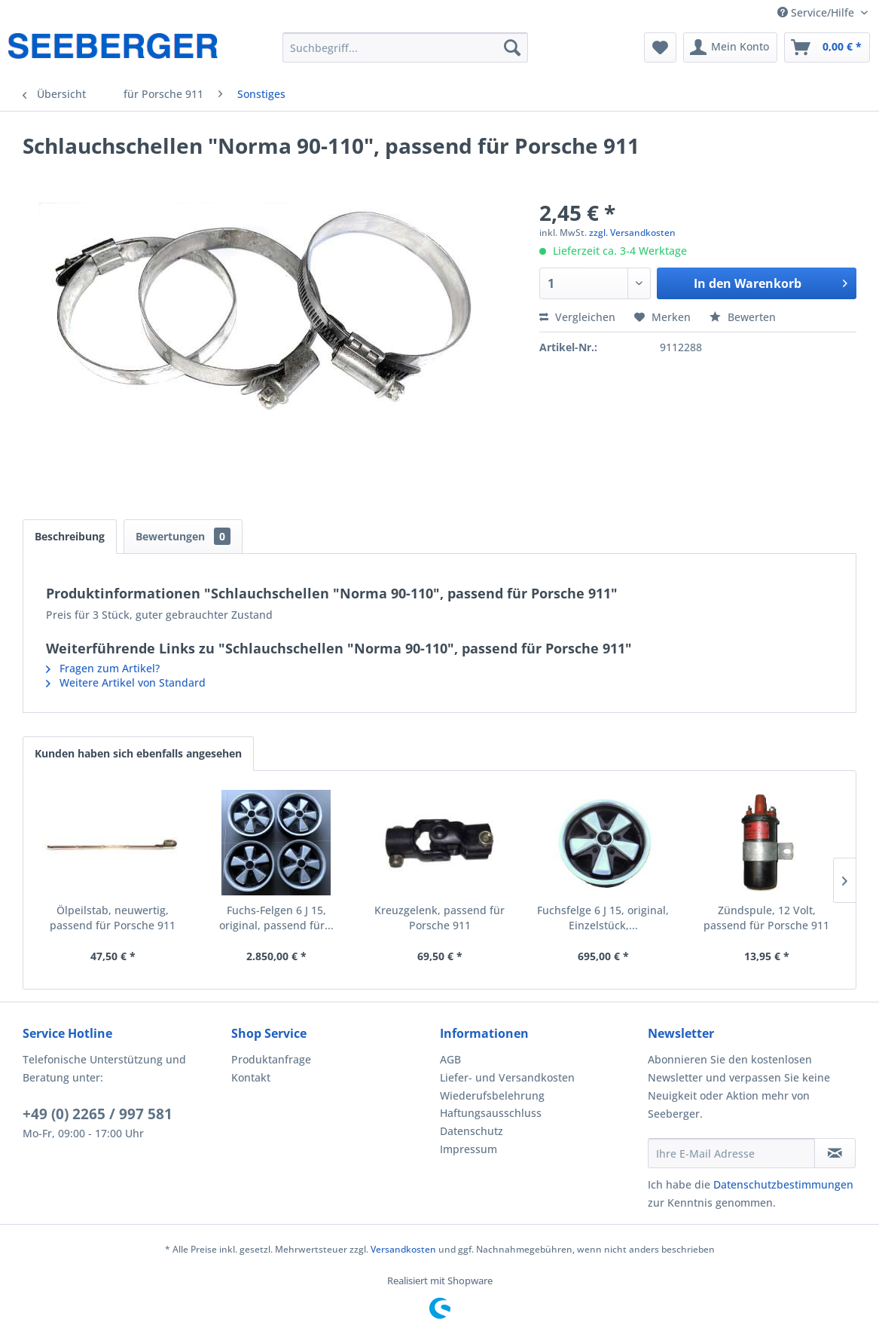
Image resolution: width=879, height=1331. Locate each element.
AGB (450, 1059)
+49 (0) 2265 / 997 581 (97, 1114)
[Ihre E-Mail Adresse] (731, 1153)
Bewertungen (183, 536)
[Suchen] (512, 47)
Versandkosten (403, 1249)
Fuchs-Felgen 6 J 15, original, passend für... (276, 917)
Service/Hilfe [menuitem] (817, 12)
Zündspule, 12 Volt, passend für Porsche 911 (766, 917)
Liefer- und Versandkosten (507, 1077)
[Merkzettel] (660, 47)
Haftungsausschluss (491, 1113)
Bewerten (743, 317)
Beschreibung (70, 536)
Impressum (468, 1149)
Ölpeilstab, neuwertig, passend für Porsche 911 (112, 917)
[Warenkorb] (827, 47)
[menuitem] (405, 47)
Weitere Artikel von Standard (126, 682)
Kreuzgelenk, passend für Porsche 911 (439, 917)
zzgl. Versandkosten (632, 232)
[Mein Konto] (730, 47)
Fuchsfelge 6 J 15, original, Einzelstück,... (603, 917)
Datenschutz (471, 1131)
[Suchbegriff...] (405, 47)
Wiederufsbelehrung (492, 1095)
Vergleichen (577, 317)
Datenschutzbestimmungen (783, 1184)
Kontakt (250, 1077)
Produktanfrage (271, 1059)
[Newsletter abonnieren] (835, 1153)
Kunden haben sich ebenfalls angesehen (138, 753)
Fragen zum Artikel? (103, 668)
